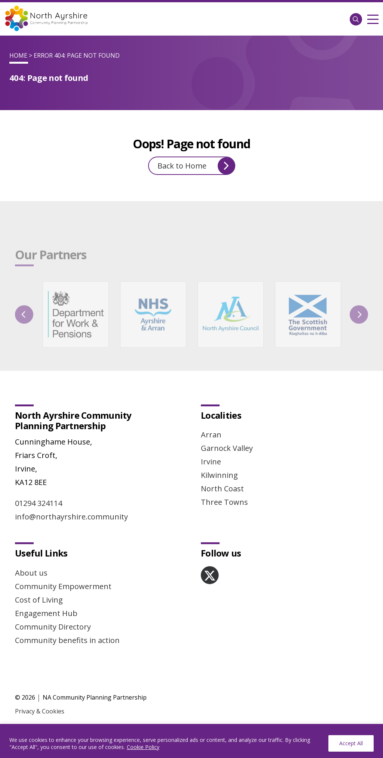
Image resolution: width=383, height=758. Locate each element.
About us (31, 573)
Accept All (351, 743)
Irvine (211, 462)
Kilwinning (219, 475)
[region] (191, 741)
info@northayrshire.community (71, 517)
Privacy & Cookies (39, 711)
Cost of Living (39, 600)
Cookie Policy (143, 747)
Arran (211, 435)
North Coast (222, 488)
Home (18, 55)
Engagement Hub (46, 613)
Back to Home (196, 166)
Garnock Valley (227, 448)
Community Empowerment (63, 586)
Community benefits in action (67, 640)
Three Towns (224, 502)
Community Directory (53, 627)
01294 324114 (38, 503)
